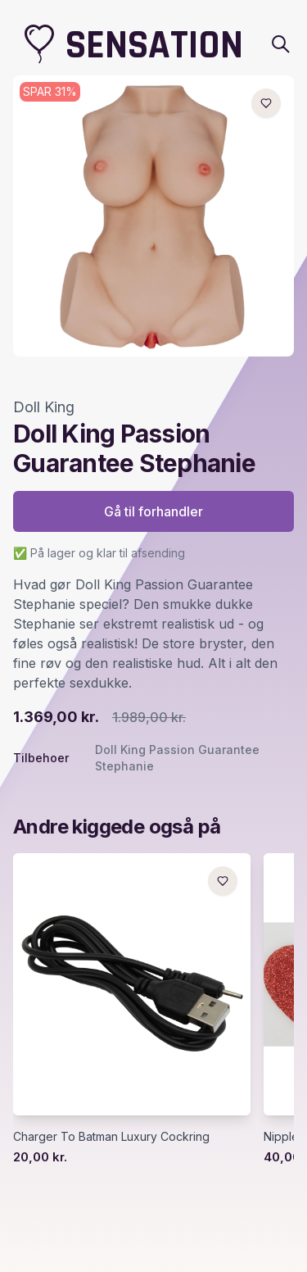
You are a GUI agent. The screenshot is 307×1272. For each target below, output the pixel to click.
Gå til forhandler (153, 511)
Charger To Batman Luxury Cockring (111, 1136)
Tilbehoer (41, 758)
